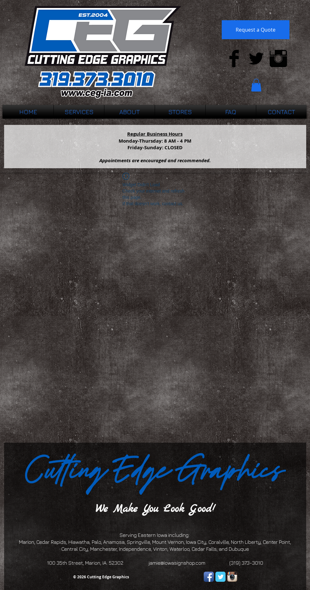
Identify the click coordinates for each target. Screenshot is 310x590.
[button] (256, 85)
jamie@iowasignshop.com (177, 563)
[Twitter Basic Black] (256, 58)
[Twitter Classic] (220, 577)
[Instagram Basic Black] (278, 58)
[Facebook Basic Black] (234, 58)
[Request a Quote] (255, 29)
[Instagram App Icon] (232, 577)
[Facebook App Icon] (209, 577)
